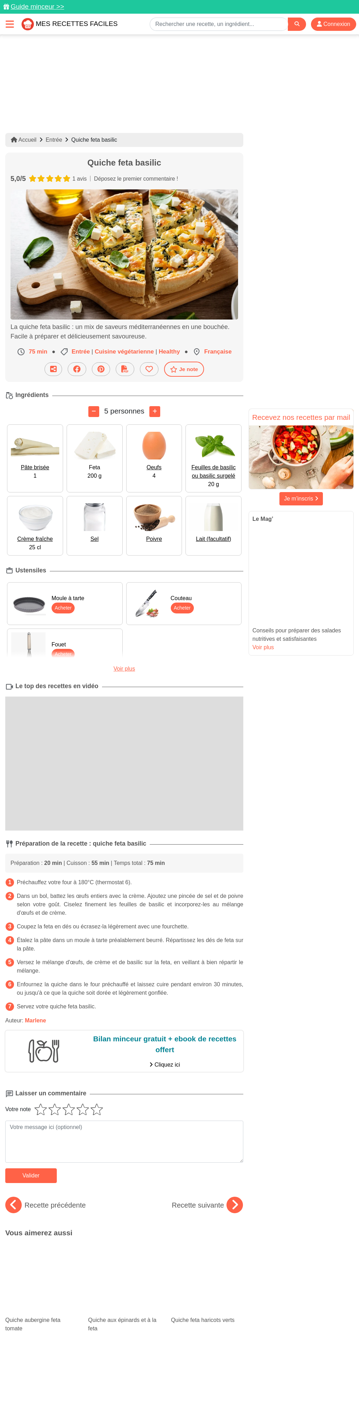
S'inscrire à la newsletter (307, 1383)
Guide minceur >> (37, 6)
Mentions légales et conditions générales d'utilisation (232, 1376)
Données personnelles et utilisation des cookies (113, 1376)
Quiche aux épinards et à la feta (124, 1262)
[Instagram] (206, 1363)
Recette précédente (45, 1205)
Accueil (23, 140)
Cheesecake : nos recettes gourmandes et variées (38, 1295)
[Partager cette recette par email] (53, 369)
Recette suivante (207, 1205)
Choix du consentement (245, 1383)
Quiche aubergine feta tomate (41, 1262)
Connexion (333, 24)
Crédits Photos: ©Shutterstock (177, 1383)
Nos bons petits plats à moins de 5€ (207, 1301)
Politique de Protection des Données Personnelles (79, 1383)
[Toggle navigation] (10, 24)
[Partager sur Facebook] (77, 369)
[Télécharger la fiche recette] (125, 369)
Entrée (54, 140)
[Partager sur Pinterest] (101, 369)
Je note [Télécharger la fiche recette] (184, 369)
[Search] (297, 24)
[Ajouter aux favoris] (149, 369)
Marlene (35, 1020)
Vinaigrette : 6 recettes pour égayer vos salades (124, 1301)
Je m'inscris (301, 499)
